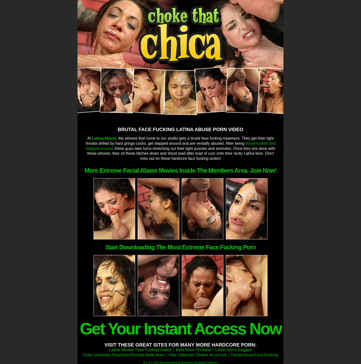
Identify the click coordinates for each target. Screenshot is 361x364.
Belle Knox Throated (193, 350)
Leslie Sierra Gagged (233, 350)
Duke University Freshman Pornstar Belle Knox (123, 355)
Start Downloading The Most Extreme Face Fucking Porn (180, 247)
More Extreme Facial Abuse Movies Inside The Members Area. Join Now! (181, 170)
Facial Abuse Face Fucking (254, 355)
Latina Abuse (104, 138)
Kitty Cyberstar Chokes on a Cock (198, 355)
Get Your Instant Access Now (180, 328)
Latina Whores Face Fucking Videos (140, 350)
